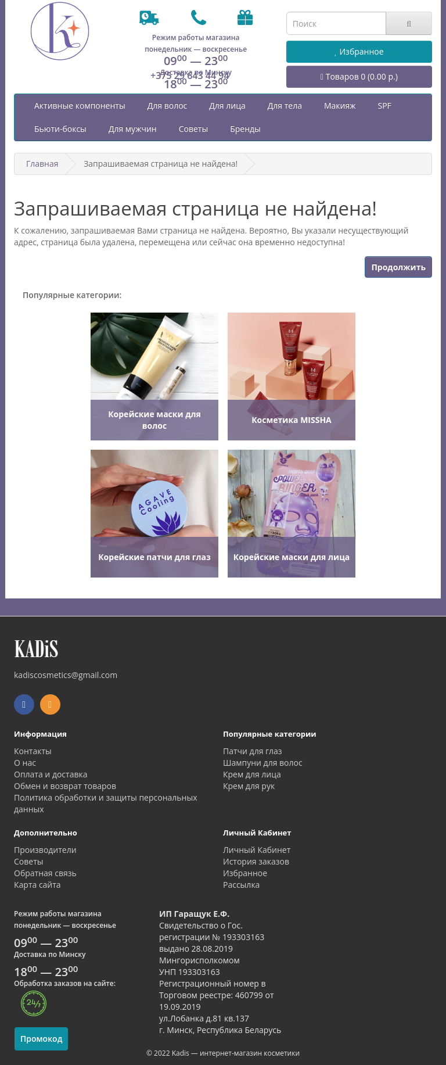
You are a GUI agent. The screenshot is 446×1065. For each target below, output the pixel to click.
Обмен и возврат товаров (65, 785)
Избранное (245, 872)
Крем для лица (252, 774)
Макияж (340, 105)
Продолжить (398, 266)
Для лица (227, 105)
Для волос (168, 105)
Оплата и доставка (51, 774)
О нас (25, 762)
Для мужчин (133, 128)
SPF (384, 105)
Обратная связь (45, 872)
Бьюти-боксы (60, 128)
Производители (45, 849)
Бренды (245, 128)
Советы (193, 128)
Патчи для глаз (252, 750)
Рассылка (241, 884)
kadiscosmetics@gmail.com (65, 674)
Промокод (41, 1038)
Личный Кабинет (256, 849)
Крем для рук (249, 785)
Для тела (285, 105)
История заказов (256, 861)
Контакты (33, 750)
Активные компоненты (79, 105)
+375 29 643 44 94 (189, 75)
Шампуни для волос (263, 762)
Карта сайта (37, 884)
